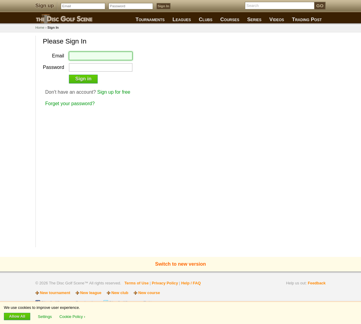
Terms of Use (136, 283)
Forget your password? (70, 103)
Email (58, 55)
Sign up (44, 5)
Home (39, 27)
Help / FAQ (191, 283)
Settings (45, 316)
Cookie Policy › (72, 316)
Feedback (317, 283)
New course (149, 292)
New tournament (55, 292)
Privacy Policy (165, 283)
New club (119, 292)
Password (53, 67)
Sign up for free (113, 92)
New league (90, 292)
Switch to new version (180, 264)
